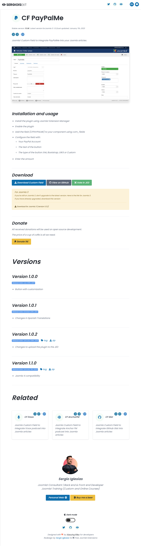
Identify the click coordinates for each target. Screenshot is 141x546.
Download (29, 182)
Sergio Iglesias (62, 538)
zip (52, 340)
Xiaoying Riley (73, 534)
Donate (21, 241)
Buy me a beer (83, 497)
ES (132, 4)
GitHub (59, 182)
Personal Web (58, 497)
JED (82, 182)
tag (44, 340)
